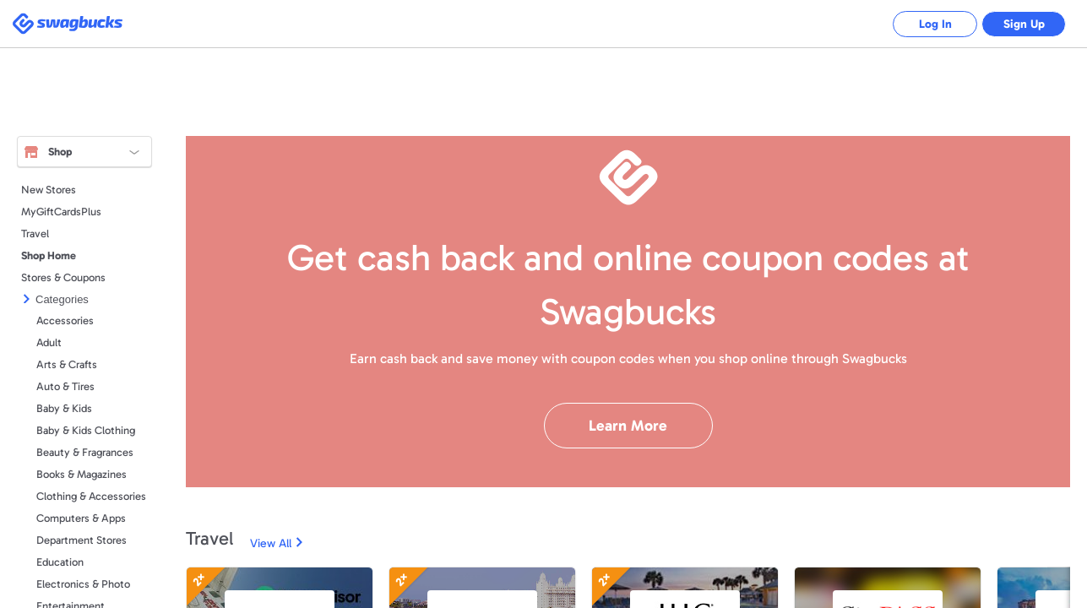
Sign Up (1024, 24)
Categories (62, 299)
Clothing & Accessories (91, 496)
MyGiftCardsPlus (61, 211)
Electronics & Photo (83, 584)
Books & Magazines (81, 474)
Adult (49, 342)
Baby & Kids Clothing (85, 430)
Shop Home (48, 255)
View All (270, 543)
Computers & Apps (81, 518)
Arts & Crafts (66, 364)
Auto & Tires (65, 386)
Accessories (65, 320)
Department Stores (81, 540)
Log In (935, 24)
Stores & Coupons (63, 277)
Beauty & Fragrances (84, 452)
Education (60, 562)
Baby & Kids (64, 408)
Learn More (628, 425)
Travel (35, 233)
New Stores (48, 189)
